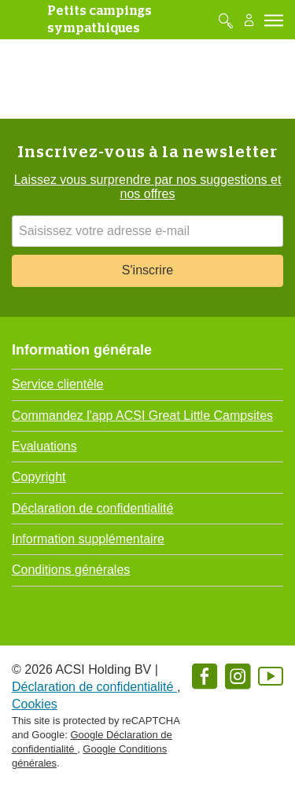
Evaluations (44, 446)
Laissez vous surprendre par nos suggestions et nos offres (148, 186)
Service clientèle (58, 384)
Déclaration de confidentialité (92, 508)
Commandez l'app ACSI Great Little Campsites (142, 415)
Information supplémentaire (88, 539)
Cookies (34, 704)
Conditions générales (71, 569)
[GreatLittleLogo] (23, 19)
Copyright (38, 477)
